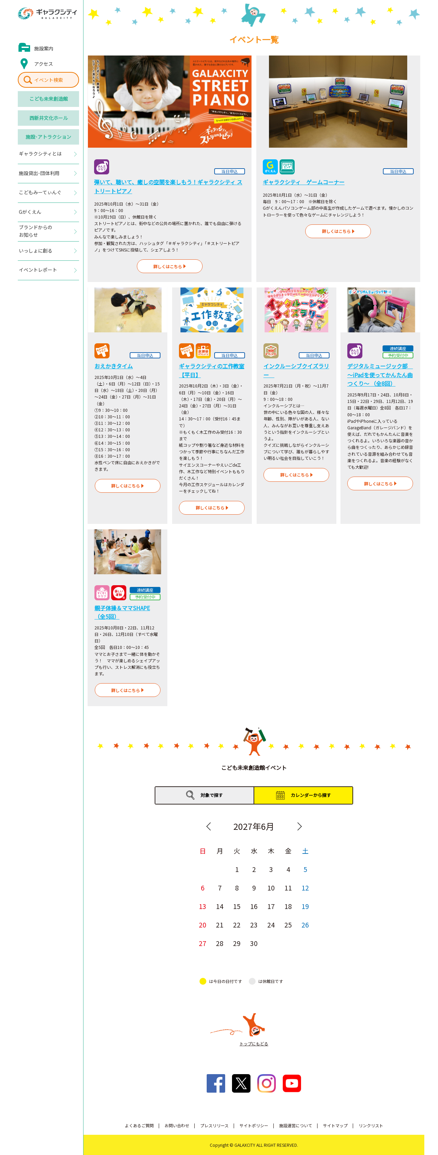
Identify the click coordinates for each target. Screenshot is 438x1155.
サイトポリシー (254, 1125)
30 (254, 943)
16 (254, 906)
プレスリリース (214, 1125)
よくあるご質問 (139, 1125)
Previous (208, 826)
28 (219, 943)
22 (237, 924)
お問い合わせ (177, 1125)
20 (202, 924)
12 (305, 887)
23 (254, 924)
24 (271, 924)
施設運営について (295, 1125)
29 (237, 943)
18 (288, 906)
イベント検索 (48, 79)
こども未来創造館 (48, 98)
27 (202, 943)
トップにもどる (254, 1043)
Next (299, 826)
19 (305, 906)
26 (305, 924)
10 (271, 887)
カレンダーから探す (311, 795)
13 (202, 906)
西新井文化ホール (48, 117)
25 (288, 924)
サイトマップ (335, 1125)
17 (271, 906)
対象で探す (212, 795)
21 (219, 924)
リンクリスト (371, 1125)
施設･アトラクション (48, 136)
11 (288, 887)
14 (219, 906)
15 (237, 906)
